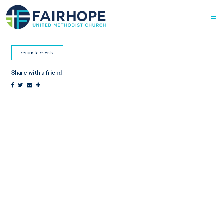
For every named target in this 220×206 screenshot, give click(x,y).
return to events (37, 53)
